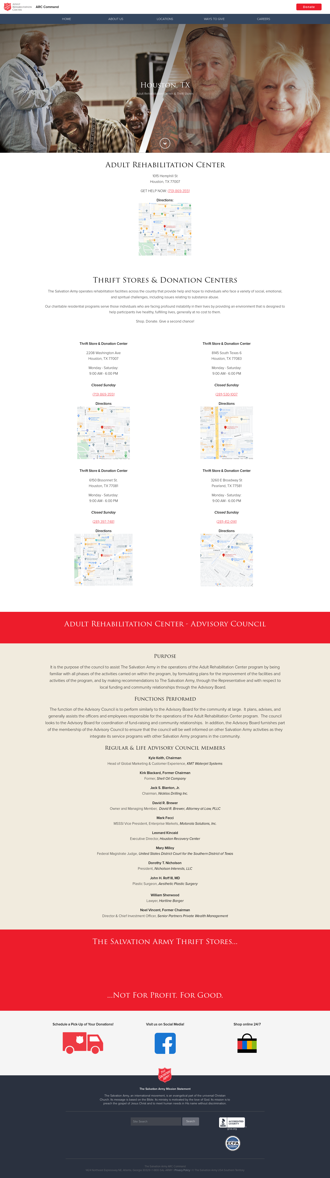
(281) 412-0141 (227, 521)
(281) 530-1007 (227, 394)
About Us (115, 19)
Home (66, 19)
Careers (263, 19)
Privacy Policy (182, 1170)
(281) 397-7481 (103, 521)
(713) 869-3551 (179, 191)
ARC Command (47, 7)
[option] (165, 88)
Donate (309, 7)
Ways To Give (214, 19)
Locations (165, 19)
